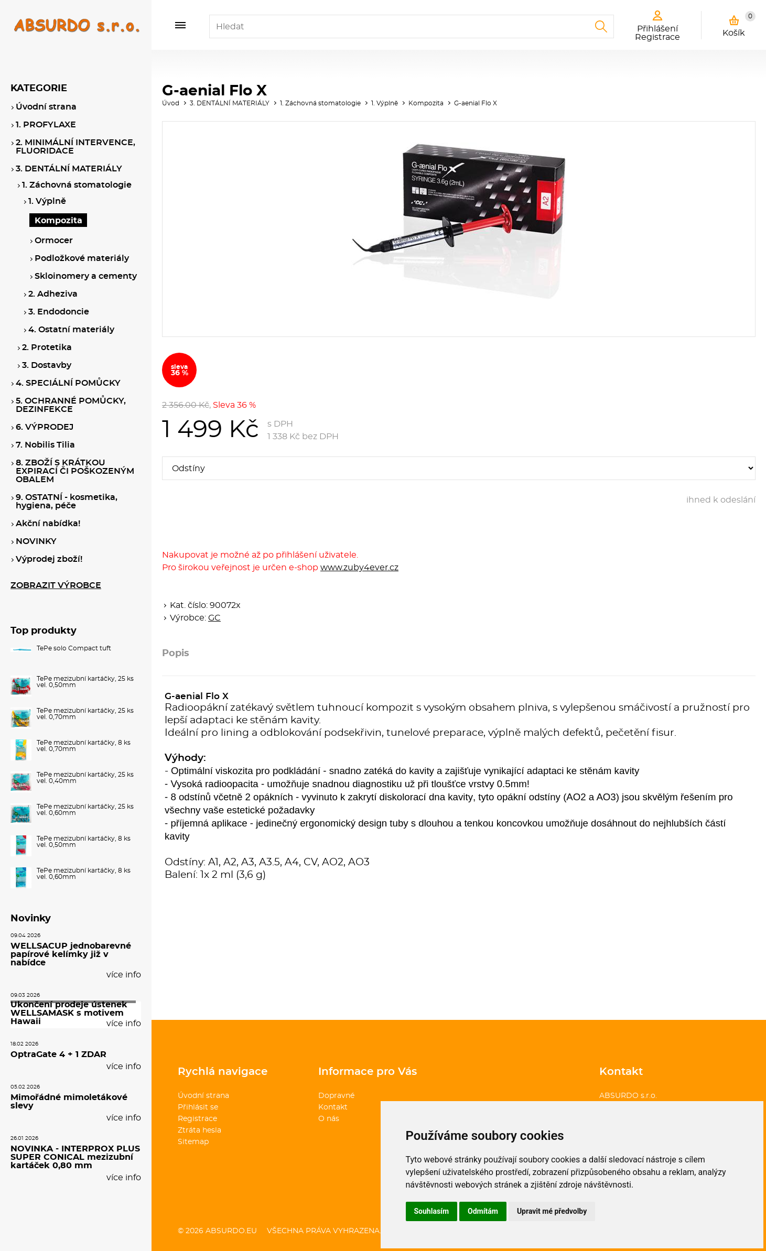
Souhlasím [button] (431, 1211)
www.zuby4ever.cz (359, 567)
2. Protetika (47, 347)
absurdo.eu (231, 1231)
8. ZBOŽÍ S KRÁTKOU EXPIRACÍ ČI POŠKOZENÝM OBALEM (75, 471)
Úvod (170, 103)
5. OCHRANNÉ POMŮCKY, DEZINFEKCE (71, 405)
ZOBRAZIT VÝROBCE (55, 585)
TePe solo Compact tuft (74, 648)
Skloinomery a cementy (86, 276)
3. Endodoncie (58, 312)
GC (214, 618)
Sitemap (193, 1142)
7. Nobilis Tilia (45, 445)
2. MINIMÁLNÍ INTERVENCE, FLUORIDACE (75, 146)
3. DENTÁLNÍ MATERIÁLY (229, 103)
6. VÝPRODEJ (44, 427)
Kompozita (426, 103)
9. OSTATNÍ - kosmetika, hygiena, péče (66, 501)
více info (123, 975)
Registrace (197, 1119)
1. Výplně (384, 103)
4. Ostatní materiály (71, 329)
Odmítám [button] (483, 1211)
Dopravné (336, 1096)
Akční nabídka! (48, 523)
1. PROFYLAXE (46, 125)
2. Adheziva (53, 294)
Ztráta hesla (199, 1130)
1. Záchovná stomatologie (320, 103)
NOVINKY (36, 541)
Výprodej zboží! (49, 559)
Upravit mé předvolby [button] (552, 1211)
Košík (739, 24)
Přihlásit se (198, 1107)
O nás (328, 1119)
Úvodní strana (203, 1096)
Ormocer (54, 240)
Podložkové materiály (82, 258)
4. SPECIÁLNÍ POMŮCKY (68, 383)
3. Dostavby (46, 365)
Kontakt (333, 1107)
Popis (175, 653)
